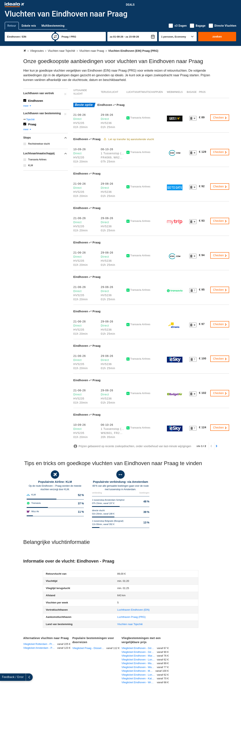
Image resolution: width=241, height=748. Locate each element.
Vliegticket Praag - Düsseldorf (89, 648)
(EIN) (133, 609)
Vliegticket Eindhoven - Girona (139, 652)
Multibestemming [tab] (52, 25)
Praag (32, 124)
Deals (130, 4)
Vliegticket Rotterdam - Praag (39, 644)
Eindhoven (35, 100)
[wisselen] (55, 36)
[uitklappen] (3, 677)
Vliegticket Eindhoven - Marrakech (139, 655)
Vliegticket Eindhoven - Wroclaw (139, 682)
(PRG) (131, 616)
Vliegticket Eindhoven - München (139, 670)
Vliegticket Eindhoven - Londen (139, 659)
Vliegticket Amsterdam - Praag (40, 647)
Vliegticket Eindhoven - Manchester (139, 663)
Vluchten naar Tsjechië (130, 624)
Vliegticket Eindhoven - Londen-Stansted (139, 674)
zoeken (217, 36)
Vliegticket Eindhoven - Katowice (139, 678)
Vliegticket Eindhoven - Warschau (139, 667)
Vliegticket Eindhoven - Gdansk (139, 648)
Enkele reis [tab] (29, 25)
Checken (220, 117)
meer (27, 105)
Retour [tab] (11, 25)
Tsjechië (30, 119)
